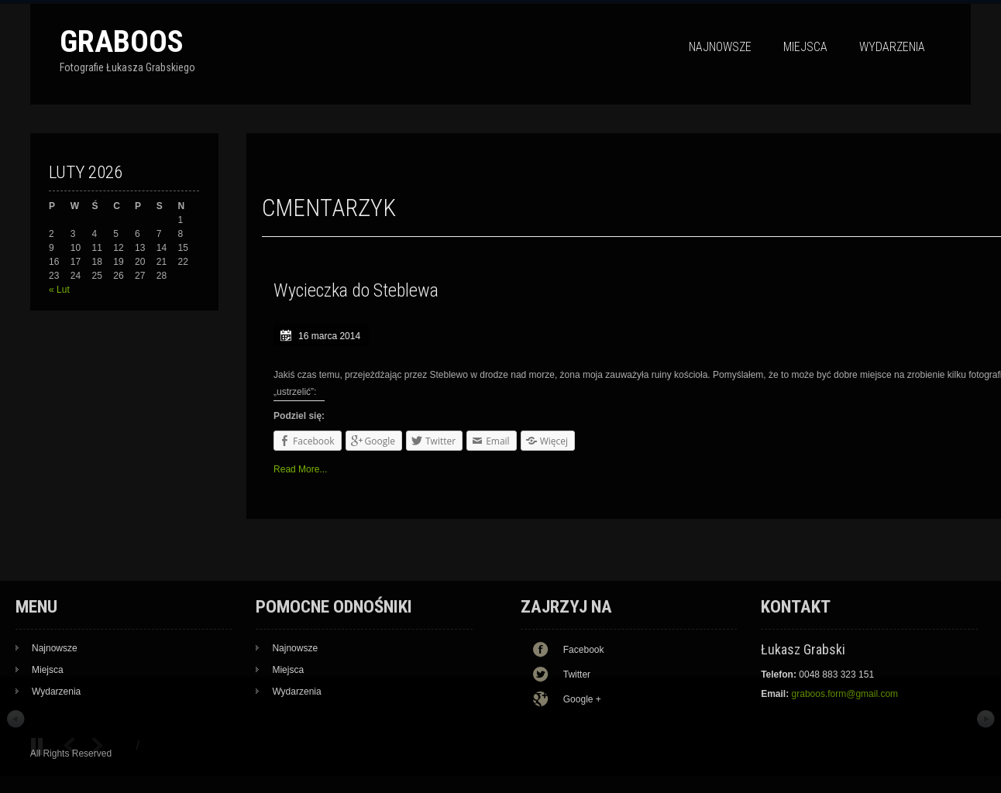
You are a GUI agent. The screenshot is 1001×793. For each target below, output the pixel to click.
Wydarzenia (892, 46)
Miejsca (805, 46)
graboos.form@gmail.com (845, 693)
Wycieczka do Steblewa (356, 290)
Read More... (300, 469)
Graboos (122, 41)
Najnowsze (720, 46)
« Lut (59, 289)
